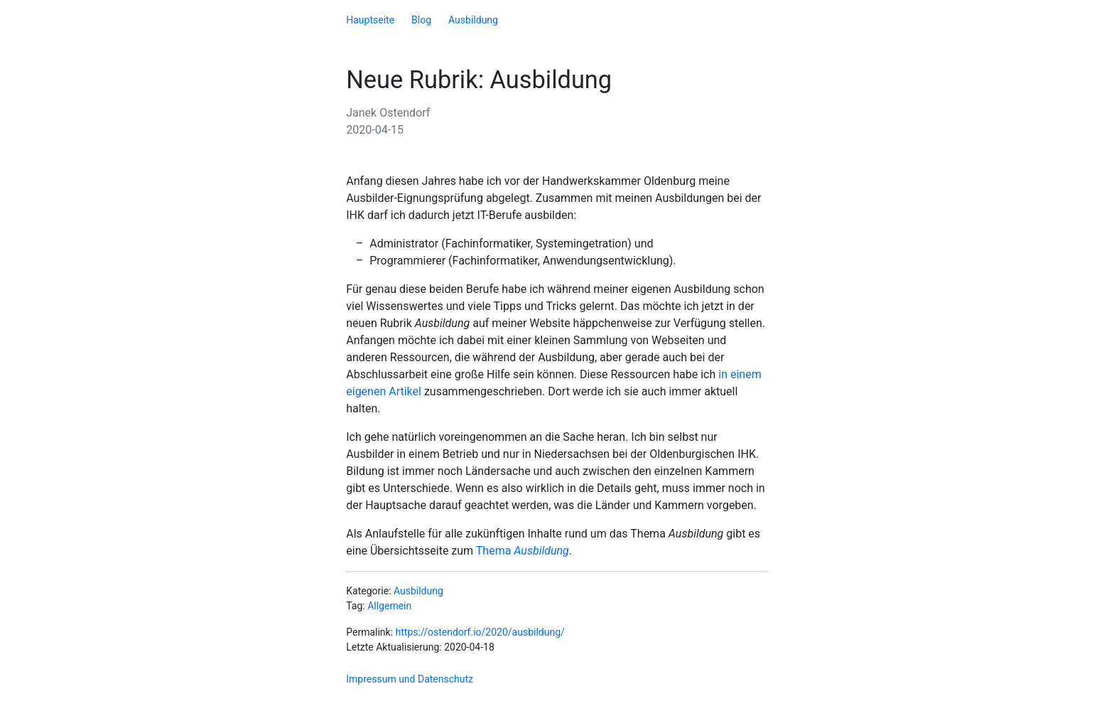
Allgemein (389, 605)
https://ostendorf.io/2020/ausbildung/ (480, 632)
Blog (421, 20)
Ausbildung (473, 20)
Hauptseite (370, 20)
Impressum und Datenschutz (409, 679)
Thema (522, 550)
